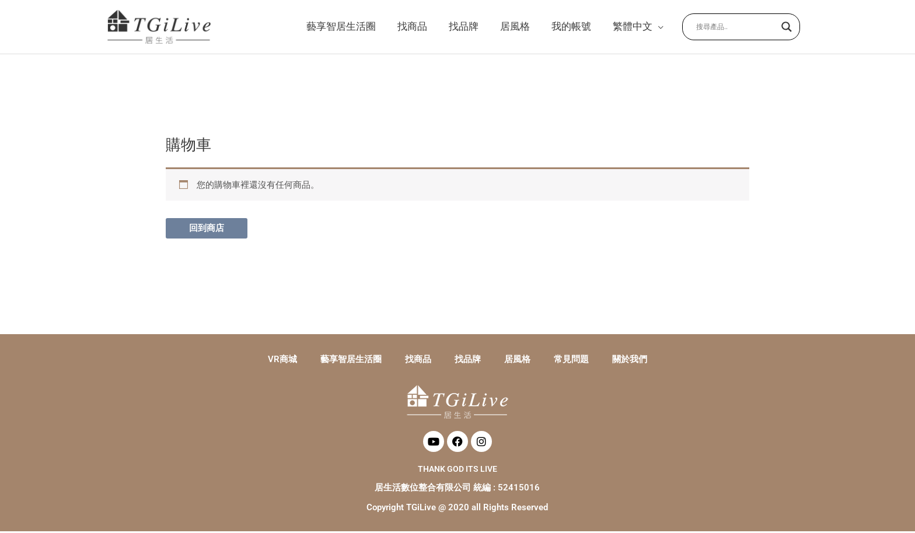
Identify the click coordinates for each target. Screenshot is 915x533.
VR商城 (282, 361)
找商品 (418, 361)
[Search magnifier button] (786, 27)
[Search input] (736, 27)
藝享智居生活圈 (351, 361)
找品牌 (468, 361)
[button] (637, 27)
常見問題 (571, 361)
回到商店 (206, 230)
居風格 (517, 361)
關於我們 (629, 361)
